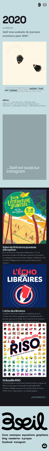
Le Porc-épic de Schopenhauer (27, 104)
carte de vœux (17, 102)
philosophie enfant (20, 106)
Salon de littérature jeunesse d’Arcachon (19, 248)
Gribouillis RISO (12, 380)
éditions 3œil (8, 104)
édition (6, 100)
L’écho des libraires (14, 311)
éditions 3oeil (30, 102)
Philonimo (7, 106)
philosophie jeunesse (37, 106)
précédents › (39, 397)
